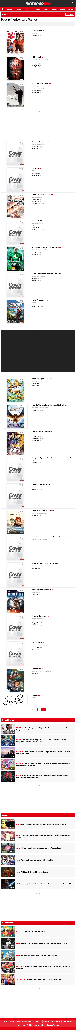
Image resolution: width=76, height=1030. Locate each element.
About (12, 1022)
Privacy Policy (55, 1022)
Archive (29, 1025)
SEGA (33, 171)
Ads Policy (21, 1025)
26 (12, 888)
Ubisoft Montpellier (42, 539)
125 (12, 828)
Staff (18, 1022)
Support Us (37, 1022)
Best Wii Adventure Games (19, 19)
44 (12, 959)
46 (12, 732)
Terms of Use (67, 1022)
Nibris (33, 697)
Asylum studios (36, 592)
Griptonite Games (44, 250)
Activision (34, 33)
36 (12, 947)
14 (12, 756)
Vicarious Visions (43, 59)
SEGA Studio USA (40, 434)
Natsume (34, 566)
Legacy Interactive (48, 645)
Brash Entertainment (45, 671)
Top (6, 1022)
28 (12, 971)
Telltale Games (41, 144)
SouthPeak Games (37, 645)
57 (12, 852)
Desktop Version (53, 1025)
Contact (46, 1022)
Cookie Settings (39, 1025)
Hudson (34, 486)
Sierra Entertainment (37, 223)
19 (12, 780)
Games (5, 14)
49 (12, 744)
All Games (70, 14)
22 (12, 935)
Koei (33, 197)
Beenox (40, 86)
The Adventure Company (38, 276)
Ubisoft (34, 144)
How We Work (27, 1022)
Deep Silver (35, 513)
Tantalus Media (44, 407)
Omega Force (38, 197)
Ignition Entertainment (38, 618)
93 (12, 983)
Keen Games (42, 513)
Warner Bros (35, 250)
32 (12, 768)
